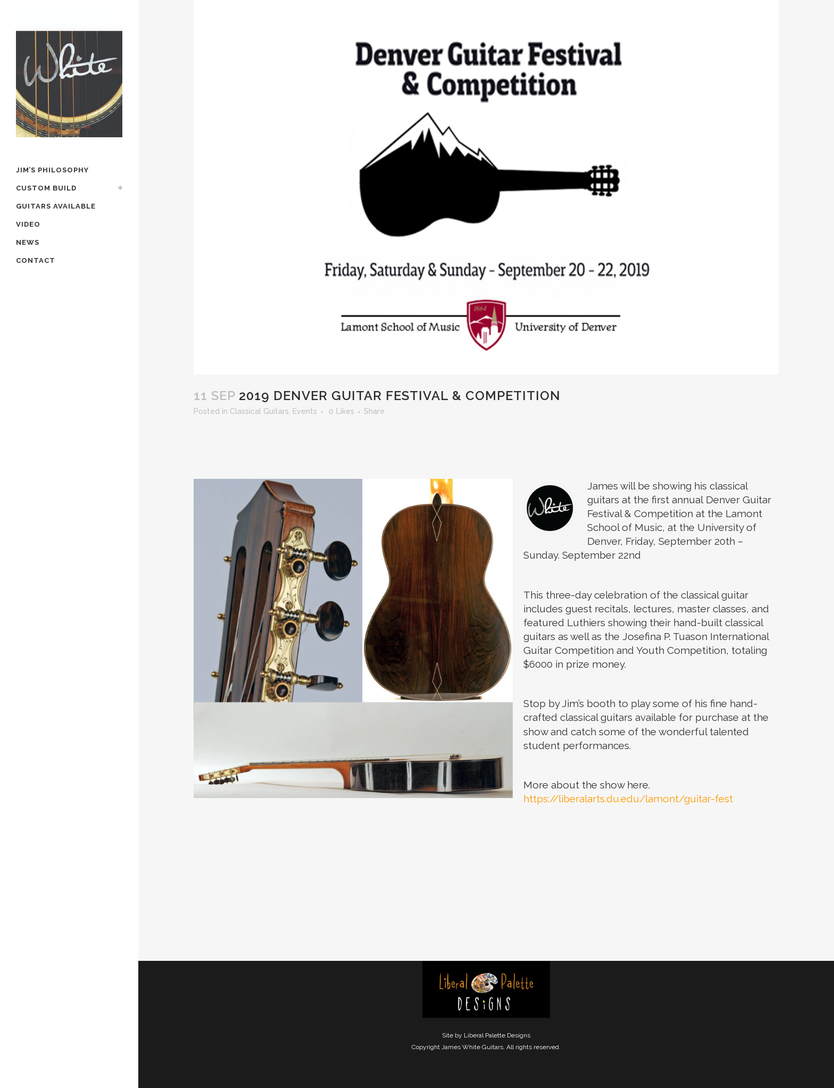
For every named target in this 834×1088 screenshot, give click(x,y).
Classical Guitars (259, 411)
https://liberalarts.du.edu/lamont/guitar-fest (628, 798)
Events (305, 411)
